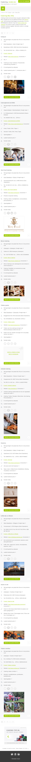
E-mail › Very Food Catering (10, 189)
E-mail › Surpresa (8, 459)
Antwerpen (6, 248)
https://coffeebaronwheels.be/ (15, 537)
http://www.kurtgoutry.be (14, 325)
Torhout (15, 376)
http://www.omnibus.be (13, 668)
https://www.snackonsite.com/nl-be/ (16, 604)
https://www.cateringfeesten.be (15, 124)
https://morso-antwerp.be (14, 260)
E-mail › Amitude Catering (10, 385)
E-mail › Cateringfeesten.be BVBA (12, 120)
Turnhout (12, 592)
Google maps (20, 44)
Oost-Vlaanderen (8, 44)
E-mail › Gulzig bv (8, 53)
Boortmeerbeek (16, 110)
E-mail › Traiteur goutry (9, 322)
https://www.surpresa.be (14, 462)
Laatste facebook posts (10, 70)
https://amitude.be (12, 388)
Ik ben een (24, 1)
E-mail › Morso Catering (9, 257)
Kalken (14, 450)
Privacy (18, 758)
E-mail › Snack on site (9, 601)
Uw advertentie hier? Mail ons (15, 743)
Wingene (15, 523)
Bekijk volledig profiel (12, 97)
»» (12, 33)
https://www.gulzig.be (13, 56)
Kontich (12, 655)
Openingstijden (8, 134)
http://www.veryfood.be (13, 192)
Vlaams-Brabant (7, 110)
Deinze (14, 177)
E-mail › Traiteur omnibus (10, 665)
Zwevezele (15, 312)
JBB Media (14, 758)
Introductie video (21, 70)
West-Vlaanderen (8, 312)
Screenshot (22, 56)
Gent (14, 44)
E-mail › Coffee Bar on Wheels (11, 534)
